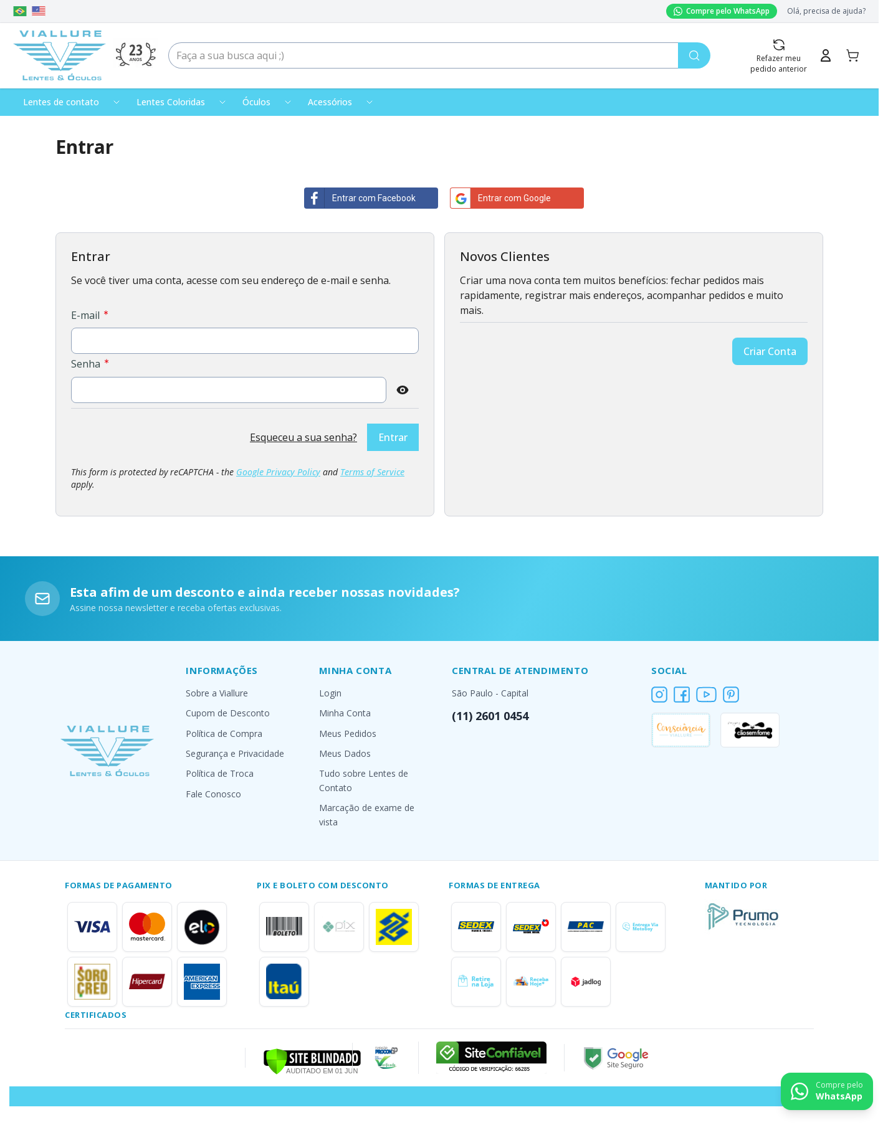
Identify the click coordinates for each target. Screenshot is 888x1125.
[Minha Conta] (825, 55)
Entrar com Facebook (360, 198)
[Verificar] (312, 1060)
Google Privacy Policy (278, 472)
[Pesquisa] (694, 55)
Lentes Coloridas (170, 102)
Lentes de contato (61, 102)
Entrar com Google (501, 198)
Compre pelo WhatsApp (722, 11)
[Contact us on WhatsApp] (827, 1091)
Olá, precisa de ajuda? (826, 11)
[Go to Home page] (59, 55)
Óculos (256, 102)
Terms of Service (372, 472)
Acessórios (330, 102)
